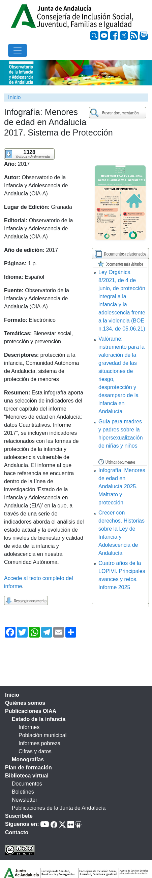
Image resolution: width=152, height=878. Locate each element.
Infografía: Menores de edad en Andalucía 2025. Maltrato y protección (121, 486)
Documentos (27, 784)
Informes (29, 727)
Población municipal (42, 735)
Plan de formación (28, 767)
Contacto (16, 832)
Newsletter (24, 800)
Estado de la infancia (38, 719)
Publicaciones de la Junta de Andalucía (58, 808)
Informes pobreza (40, 743)
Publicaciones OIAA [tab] (30, 711)
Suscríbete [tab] (19, 816)
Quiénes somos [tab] (25, 703)
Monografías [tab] (28, 759)
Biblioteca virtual (27, 775)
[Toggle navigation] (17, 50)
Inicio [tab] (12, 695)
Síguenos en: (22, 824)
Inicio (14, 97)
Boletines (23, 792)
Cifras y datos (35, 751)
